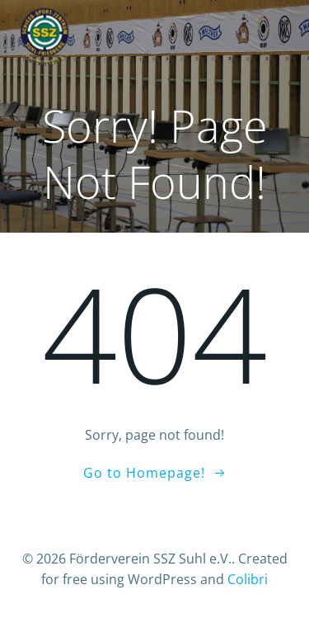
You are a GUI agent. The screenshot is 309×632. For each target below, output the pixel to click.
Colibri (247, 579)
